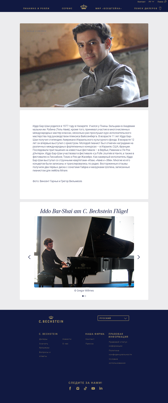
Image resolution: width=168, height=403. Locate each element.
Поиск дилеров (148, 8)
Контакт (141, 2)
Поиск (162, 2)
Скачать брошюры (44, 346)
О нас (66, 344)
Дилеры (43, 339)
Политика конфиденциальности (120, 352)
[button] (29, 274)
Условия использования (117, 361)
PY (150, 2)
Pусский (114, 319)
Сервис (67, 8)
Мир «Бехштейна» (108, 8)
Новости (67, 339)
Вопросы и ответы (45, 354)
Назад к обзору (34, 31)
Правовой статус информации (118, 344)
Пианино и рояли (36, 8)
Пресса (90, 344)
